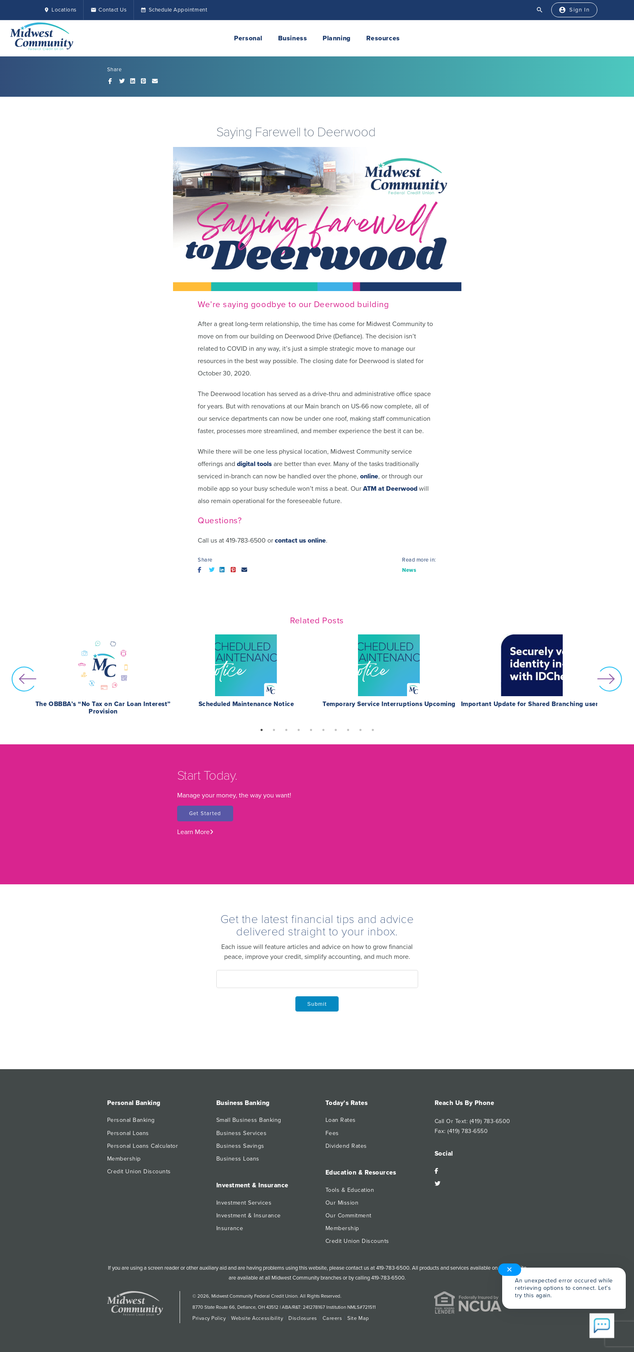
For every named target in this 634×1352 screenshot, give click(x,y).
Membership (124, 1158)
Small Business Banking (248, 1120)
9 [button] (360, 730)
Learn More (195, 832)
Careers (332, 1318)
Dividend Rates (346, 1145)
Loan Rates (340, 1120)
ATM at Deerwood (390, 489)
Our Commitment (348, 1215)
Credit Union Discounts (139, 1171)
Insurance (229, 1228)
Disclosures (302, 1318)
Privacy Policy (209, 1318)
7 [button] (336, 730)
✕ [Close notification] (509, 1270)
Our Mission (342, 1202)
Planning (336, 38)
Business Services (241, 1133)
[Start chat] (602, 1326)
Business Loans (238, 1158)
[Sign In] (572, 10)
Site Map (358, 1318)
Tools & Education (349, 1189)
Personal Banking (131, 1120)
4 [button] (299, 730)
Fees (332, 1133)
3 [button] (286, 730)
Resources (383, 38)
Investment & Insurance (248, 1215)
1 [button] (261, 730)
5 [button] (311, 730)
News (409, 570)
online (369, 476)
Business (292, 38)
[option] (103, 679)
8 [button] (348, 730)
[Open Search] (536, 10)
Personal (248, 38)
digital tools (254, 464)
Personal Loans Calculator (142, 1145)
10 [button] (373, 730)
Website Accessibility (257, 1318)
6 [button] (323, 730)
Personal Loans (128, 1133)
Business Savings (240, 1145)
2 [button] (274, 730)
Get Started (205, 813)
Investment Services (244, 1202)
